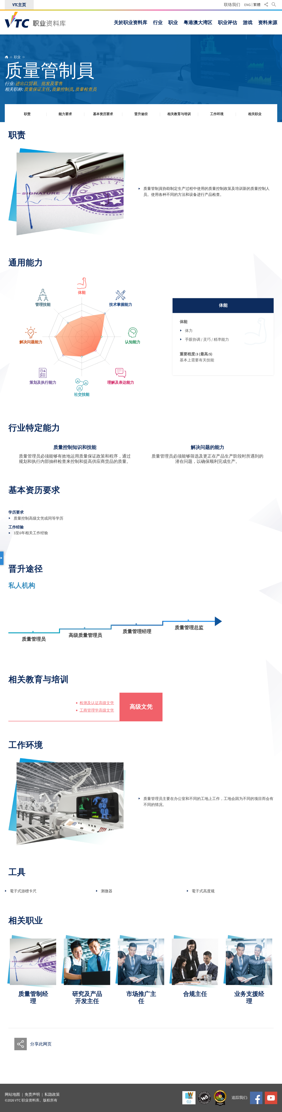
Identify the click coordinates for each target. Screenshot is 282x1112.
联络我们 (232, 4)
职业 (17, 57)
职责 (27, 114)
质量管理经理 (137, 636)
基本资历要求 (103, 114)
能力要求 (65, 114)
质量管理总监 (189, 632)
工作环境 (216, 114)
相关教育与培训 (179, 114)
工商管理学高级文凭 (97, 715)
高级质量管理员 (85, 640)
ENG (247, 4)
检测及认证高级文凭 (97, 708)
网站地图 (12, 1094)
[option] (33, 976)
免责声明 (32, 1094)
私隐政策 (52, 1094)
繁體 (256, 4)
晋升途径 (141, 114)
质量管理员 (34, 644)
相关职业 (254, 114)
